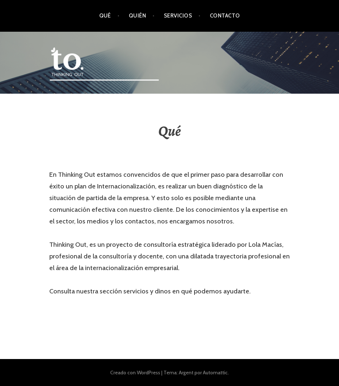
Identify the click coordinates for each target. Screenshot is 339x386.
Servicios (178, 15)
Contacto (225, 15)
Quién (137, 15)
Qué (105, 15)
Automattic (215, 372)
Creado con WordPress (135, 372)
